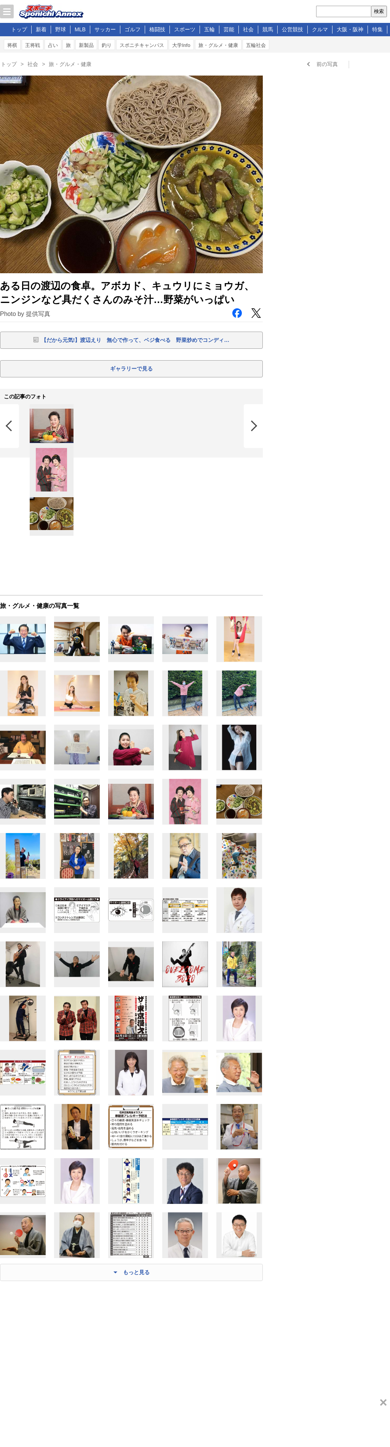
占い (53, 45)
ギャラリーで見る (131, 369)
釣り (107, 45)
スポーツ (184, 29)
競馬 (267, 29)
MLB (80, 29)
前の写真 (327, 64)
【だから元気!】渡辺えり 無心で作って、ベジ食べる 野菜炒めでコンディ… (135, 340)
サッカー (105, 29)
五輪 (209, 29)
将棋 (12, 45)
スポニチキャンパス (142, 45)
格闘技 (157, 29)
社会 (248, 29)
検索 (379, 11)
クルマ (320, 29)
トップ (19, 29)
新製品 (86, 45)
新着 (41, 29)
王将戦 (32, 45)
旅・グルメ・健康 (218, 45)
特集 (377, 29)
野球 (60, 29)
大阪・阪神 (350, 29)
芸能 (229, 29)
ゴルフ (133, 29)
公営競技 (292, 29)
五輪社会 (256, 45)
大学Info (181, 45)
